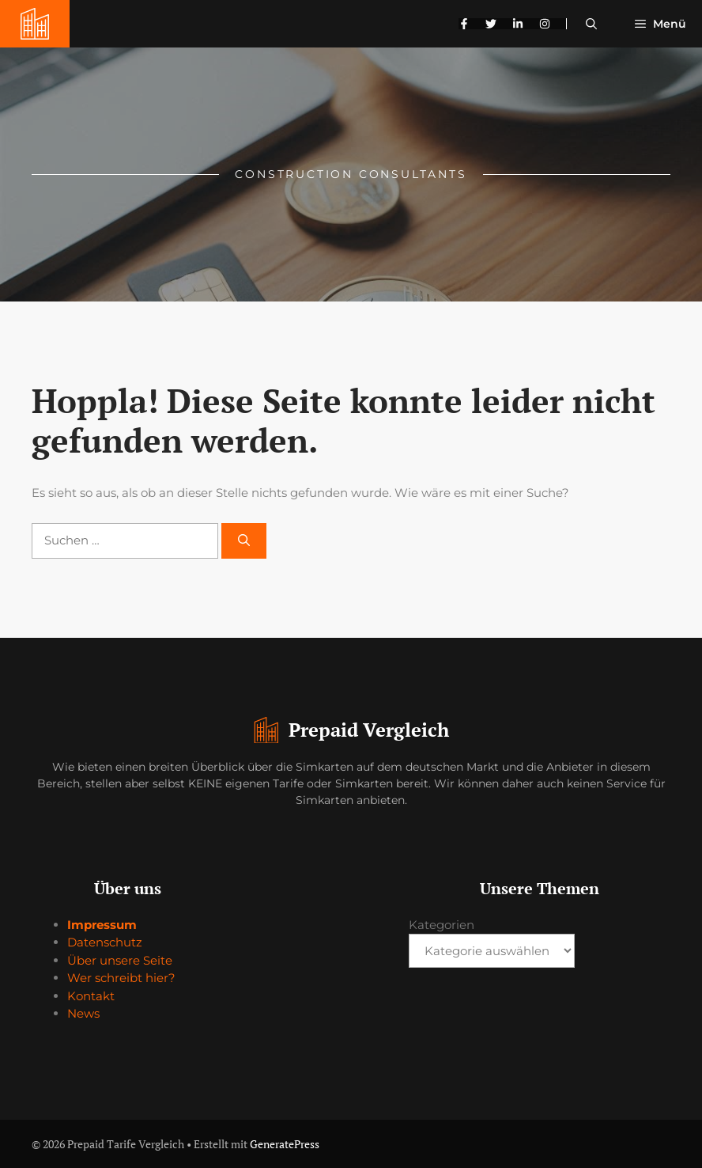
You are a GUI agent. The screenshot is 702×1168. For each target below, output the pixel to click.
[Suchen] (243, 541)
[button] (591, 23)
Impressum (102, 924)
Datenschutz (104, 942)
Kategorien (441, 924)
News (83, 1013)
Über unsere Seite (119, 960)
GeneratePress (284, 1143)
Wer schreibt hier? (121, 977)
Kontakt (91, 995)
